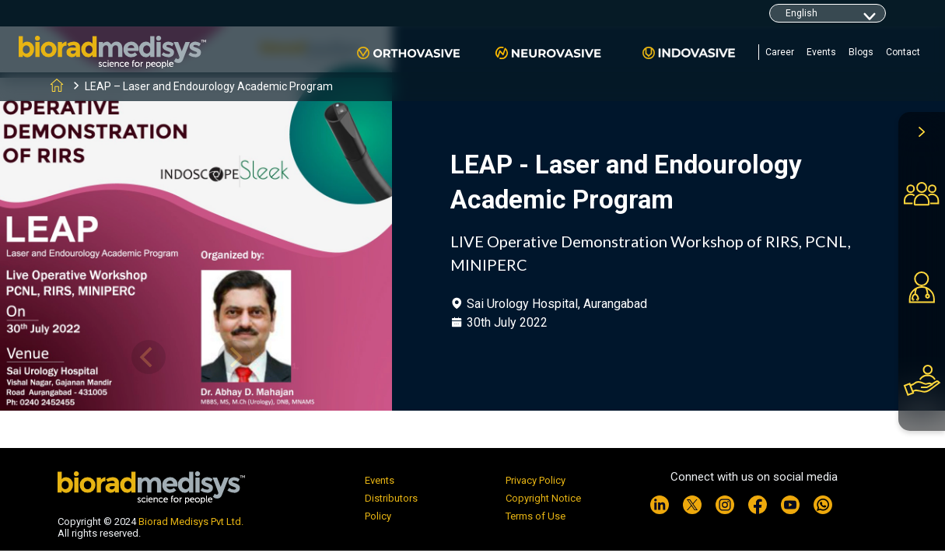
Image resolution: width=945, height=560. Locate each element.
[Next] (235, 357)
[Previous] (148, 357)
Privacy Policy (535, 480)
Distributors (391, 498)
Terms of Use (535, 516)
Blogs (861, 52)
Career (779, 52)
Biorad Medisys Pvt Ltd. (190, 521)
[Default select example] (827, 13)
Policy (378, 516)
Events (821, 52)
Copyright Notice (543, 498)
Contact (903, 52)
